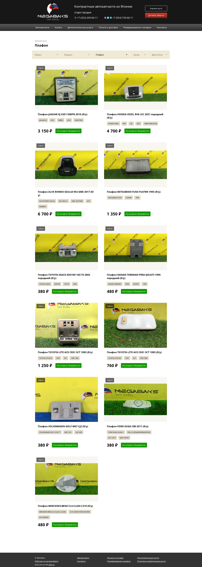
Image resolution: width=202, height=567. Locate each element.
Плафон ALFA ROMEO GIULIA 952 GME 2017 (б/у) (66, 193)
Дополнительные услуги (148, 558)
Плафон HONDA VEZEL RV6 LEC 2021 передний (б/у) (135, 116)
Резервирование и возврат (119, 561)
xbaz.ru (51, 564)
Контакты (81, 561)
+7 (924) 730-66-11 (118, 17)
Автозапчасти (41, 41)
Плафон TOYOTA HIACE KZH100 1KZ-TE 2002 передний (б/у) (64, 276)
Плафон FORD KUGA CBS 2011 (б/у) (127, 426)
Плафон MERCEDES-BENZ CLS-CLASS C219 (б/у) (65, 506)
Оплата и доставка (115, 558)
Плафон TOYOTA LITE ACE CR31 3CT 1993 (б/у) (65, 352)
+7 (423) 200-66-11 (86, 17)
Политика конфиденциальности (151, 561)
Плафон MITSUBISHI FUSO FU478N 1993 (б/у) (134, 191)
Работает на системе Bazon (46, 561)
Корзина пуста (156, 8)
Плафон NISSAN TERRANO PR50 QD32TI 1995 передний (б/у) (134, 276)
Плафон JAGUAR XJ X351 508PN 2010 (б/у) (62, 114)
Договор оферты (156, 15)
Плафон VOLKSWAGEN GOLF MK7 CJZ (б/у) (63, 426)
